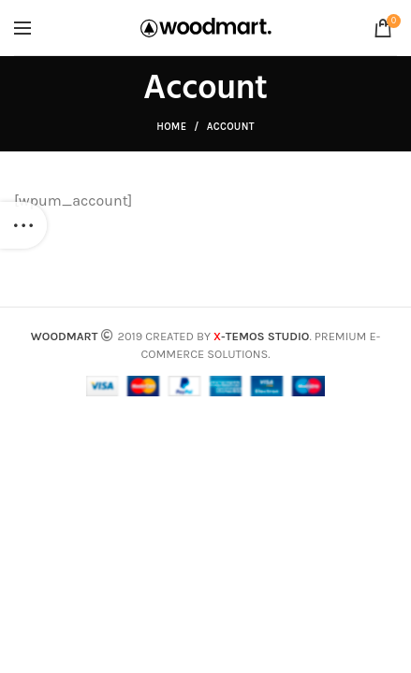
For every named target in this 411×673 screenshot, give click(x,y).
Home (171, 127)
